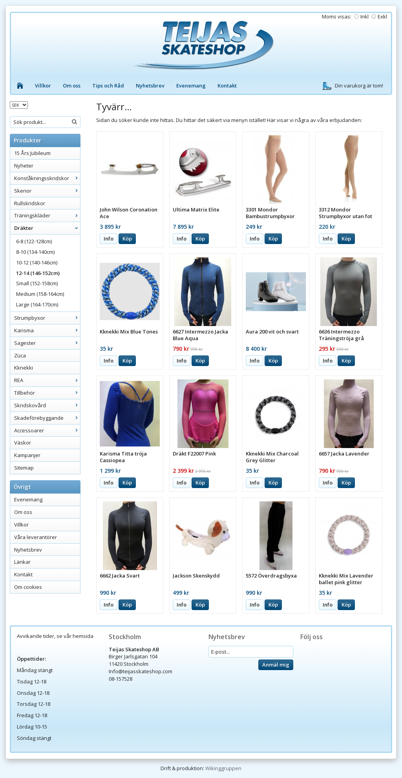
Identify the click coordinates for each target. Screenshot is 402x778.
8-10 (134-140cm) (35, 251)
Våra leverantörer (35, 537)
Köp (127, 238)
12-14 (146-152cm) (38, 273)
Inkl (364, 16)
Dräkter (47, 227)
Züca (20, 355)
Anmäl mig (275, 664)
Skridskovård (47, 405)
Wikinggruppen (223, 768)
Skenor (47, 190)
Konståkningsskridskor (47, 178)
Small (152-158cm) (37, 283)
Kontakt (227, 85)
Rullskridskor (29, 203)
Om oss (71, 85)
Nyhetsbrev (150, 85)
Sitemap (24, 467)
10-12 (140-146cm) (36, 262)
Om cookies (28, 586)
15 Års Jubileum (32, 153)
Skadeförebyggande (47, 417)
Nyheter (23, 165)
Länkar (22, 561)
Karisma (47, 330)
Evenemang (191, 85)
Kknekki (23, 367)
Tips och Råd (108, 85)
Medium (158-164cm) (40, 293)
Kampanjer (27, 455)
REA (47, 380)
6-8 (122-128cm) (34, 241)
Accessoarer (47, 430)
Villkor (43, 85)
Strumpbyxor (47, 317)
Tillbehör (47, 392)
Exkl (382, 16)
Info (108, 238)
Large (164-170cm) (37, 304)
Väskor (22, 442)
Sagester (47, 342)
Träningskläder (47, 215)
